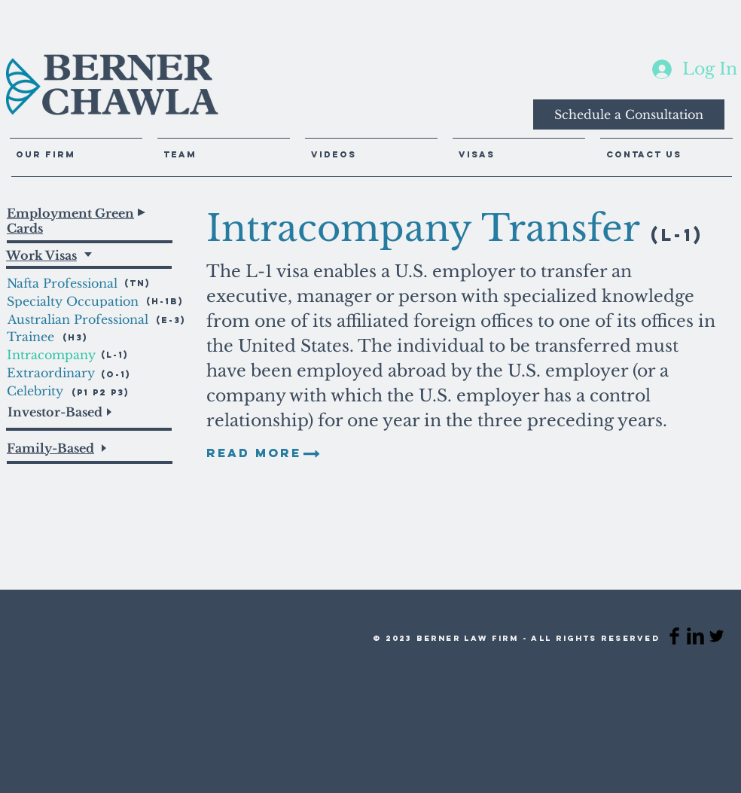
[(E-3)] (171, 319)
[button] (371, 148)
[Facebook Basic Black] (674, 636)
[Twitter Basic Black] (716, 636)
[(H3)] (79, 337)
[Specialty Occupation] (73, 301)
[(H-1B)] (168, 300)
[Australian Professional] (78, 319)
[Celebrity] (46, 391)
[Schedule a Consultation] (628, 114)
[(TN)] (146, 282)
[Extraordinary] (51, 372)
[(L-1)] (115, 354)
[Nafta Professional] (74, 283)
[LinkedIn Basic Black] (695, 636)
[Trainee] (35, 336)
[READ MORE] (253, 453)
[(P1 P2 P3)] (101, 392)
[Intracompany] (54, 354)
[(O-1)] (116, 373)
